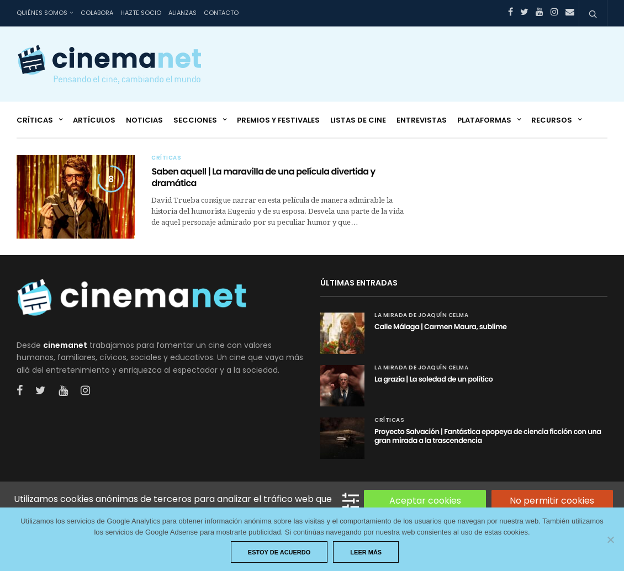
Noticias (144, 120)
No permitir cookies (552, 500)
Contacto (221, 12)
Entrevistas (421, 120)
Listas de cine (358, 120)
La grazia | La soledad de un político (433, 379)
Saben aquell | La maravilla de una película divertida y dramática (263, 177)
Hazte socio (140, 12)
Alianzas (182, 12)
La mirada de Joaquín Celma (421, 315)
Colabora (97, 12)
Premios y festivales (278, 120)
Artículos (94, 120)
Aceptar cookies (425, 500)
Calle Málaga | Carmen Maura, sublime (440, 326)
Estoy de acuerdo (279, 552)
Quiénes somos (42, 12)
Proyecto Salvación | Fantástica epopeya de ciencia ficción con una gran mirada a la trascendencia (487, 436)
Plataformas (484, 120)
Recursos (551, 120)
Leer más (366, 552)
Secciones (195, 120)
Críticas (35, 120)
